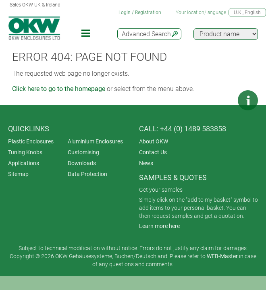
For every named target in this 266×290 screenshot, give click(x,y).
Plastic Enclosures (31, 141)
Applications (23, 163)
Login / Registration (139, 12)
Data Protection (87, 174)
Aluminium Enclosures (95, 141)
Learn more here (159, 226)
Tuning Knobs (25, 152)
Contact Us (153, 152)
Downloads (82, 163)
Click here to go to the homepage (58, 89)
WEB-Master (222, 256)
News (146, 163)
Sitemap (18, 174)
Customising (83, 152)
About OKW (153, 141)
